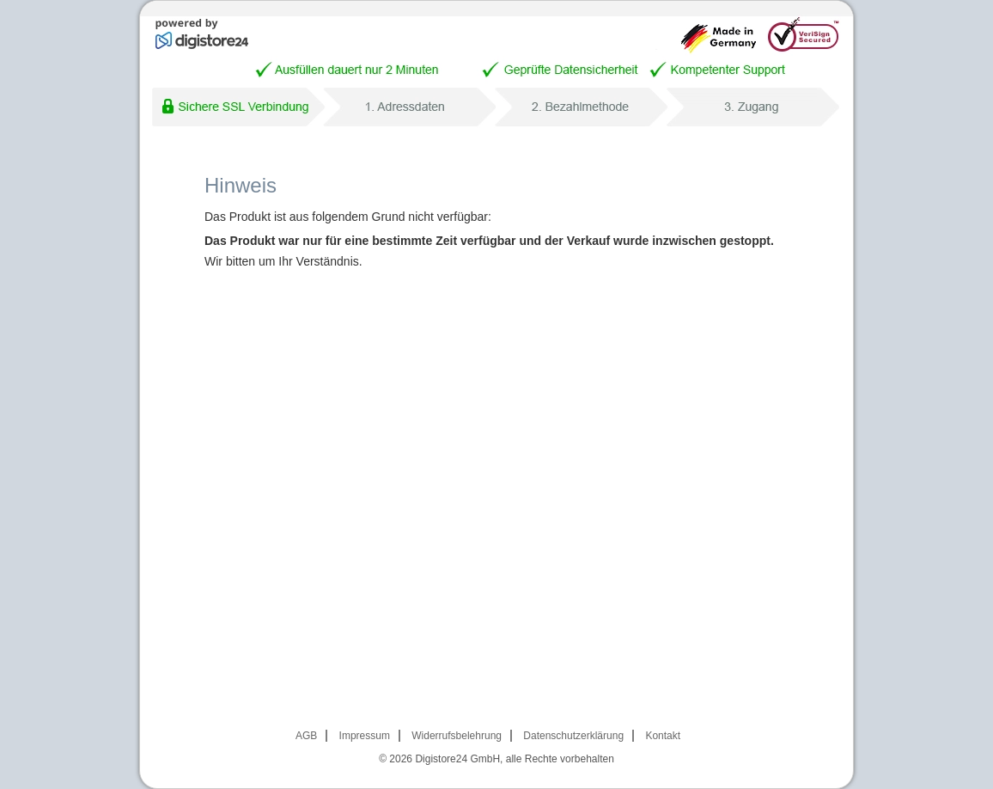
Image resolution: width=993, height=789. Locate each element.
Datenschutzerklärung (573, 736)
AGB (306, 736)
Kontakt (662, 736)
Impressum (364, 736)
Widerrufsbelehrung (456, 736)
